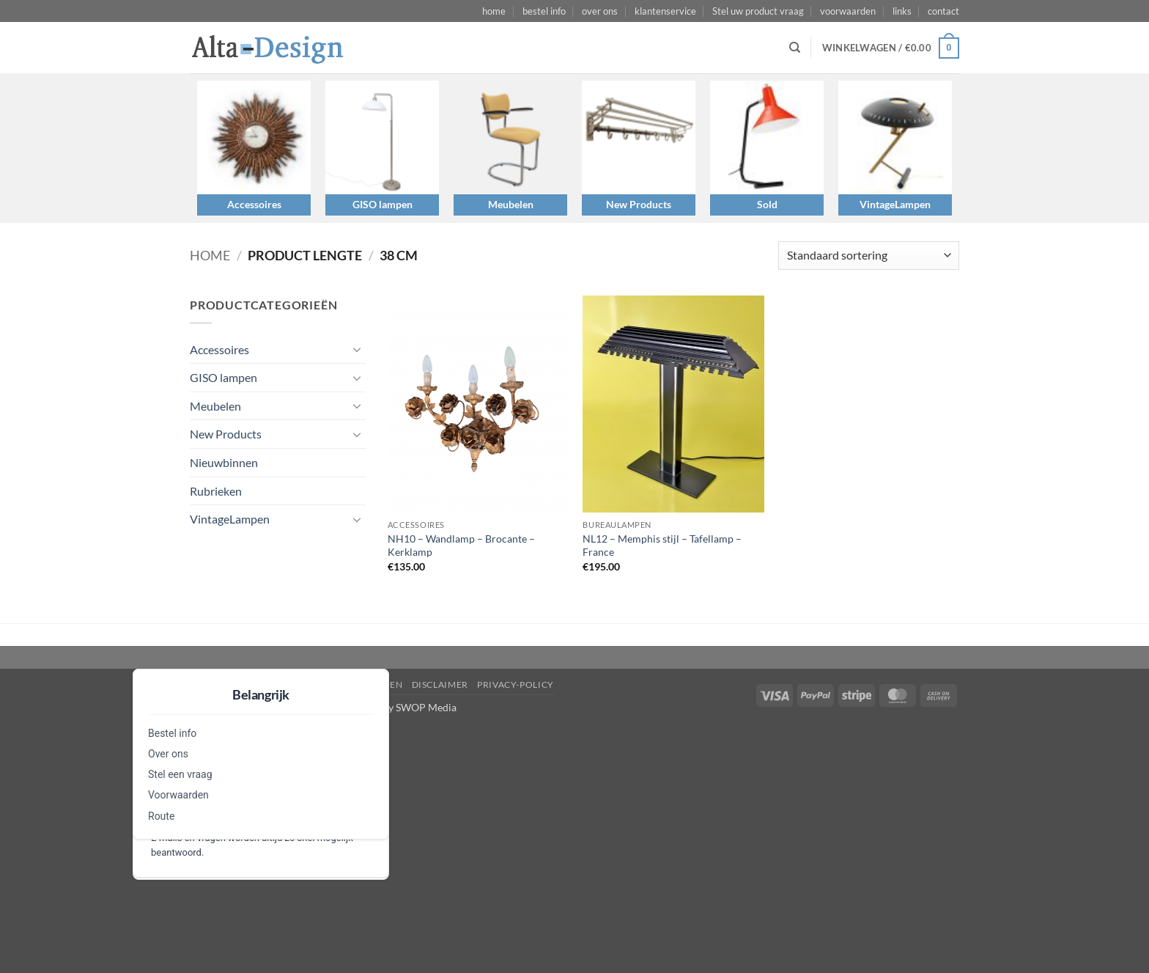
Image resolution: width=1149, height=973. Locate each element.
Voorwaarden (178, 795)
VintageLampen (895, 204)
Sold (767, 204)
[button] (890, 48)
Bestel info (172, 733)
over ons (600, 11)
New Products (638, 204)
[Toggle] (357, 349)
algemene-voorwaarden (338, 684)
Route (161, 816)
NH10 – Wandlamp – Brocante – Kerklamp (461, 545)
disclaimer (440, 684)
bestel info (544, 11)
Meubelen (510, 204)
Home (210, 255)
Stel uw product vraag (758, 11)
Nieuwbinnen (224, 462)
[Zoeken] (794, 48)
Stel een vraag (180, 774)
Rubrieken (216, 491)
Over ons (168, 754)
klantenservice (665, 11)
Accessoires (254, 204)
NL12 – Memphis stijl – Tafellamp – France (662, 545)
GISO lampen (382, 204)
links (902, 11)
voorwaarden (848, 11)
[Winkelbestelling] (868, 255)
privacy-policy (515, 684)
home (494, 11)
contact (943, 11)
